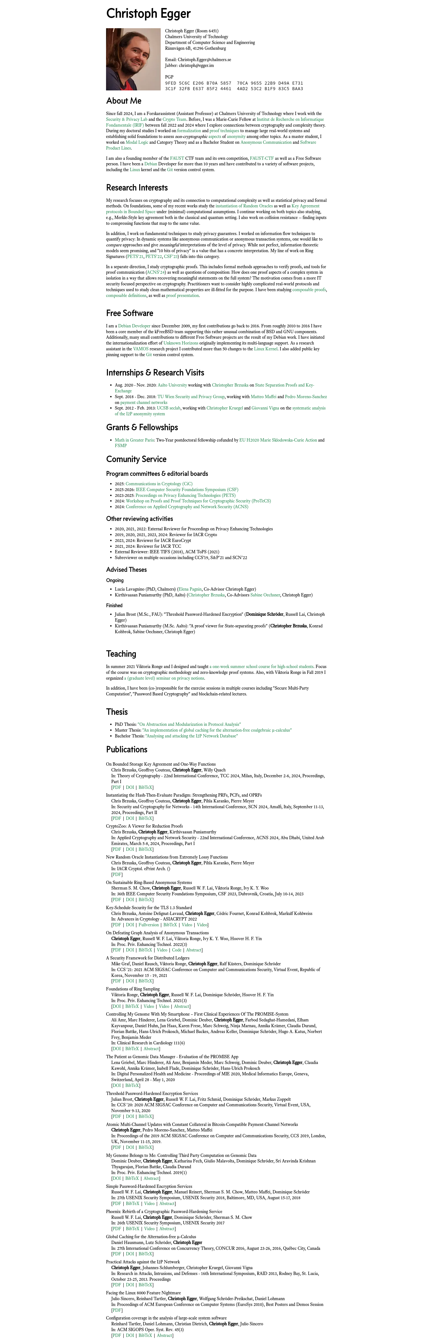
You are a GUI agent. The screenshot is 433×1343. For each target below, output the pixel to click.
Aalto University (172, 385)
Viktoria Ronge (228, 888)
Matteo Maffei (263, 396)
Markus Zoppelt (276, 1099)
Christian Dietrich (191, 1323)
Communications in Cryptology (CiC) (159, 483)
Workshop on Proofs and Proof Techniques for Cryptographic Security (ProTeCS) (198, 501)
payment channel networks (143, 402)
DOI (130, 787)
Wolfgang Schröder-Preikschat (226, 1298)
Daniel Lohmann (270, 1298)
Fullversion (149, 924)
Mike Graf (120, 963)
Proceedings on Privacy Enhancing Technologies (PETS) (186, 495)
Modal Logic (137, 142)
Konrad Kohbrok (261, 913)
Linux (135, 169)
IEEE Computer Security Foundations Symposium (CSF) (187, 489)
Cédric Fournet (230, 913)
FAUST (177, 158)
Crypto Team (174, 119)
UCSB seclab (168, 408)
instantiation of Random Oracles (244, 205)
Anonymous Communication (266, 142)
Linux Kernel (266, 348)
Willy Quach (215, 770)
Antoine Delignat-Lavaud (160, 913)
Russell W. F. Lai (198, 888)
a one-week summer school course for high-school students (261, 666)
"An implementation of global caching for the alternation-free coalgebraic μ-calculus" (217, 730)
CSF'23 (171, 256)
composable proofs (309, 289)
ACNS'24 (156, 272)
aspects (214, 136)
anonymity (236, 136)
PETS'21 (135, 256)
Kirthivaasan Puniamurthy (193, 832)
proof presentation (182, 295)
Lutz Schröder (158, 1242)
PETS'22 (154, 256)
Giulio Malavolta (219, 1161)
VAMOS (141, 348)
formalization (189, 130)
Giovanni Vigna (265, 408)
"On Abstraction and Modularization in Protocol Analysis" (189, 724)
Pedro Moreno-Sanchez (306, 396)
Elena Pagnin (190, 589)
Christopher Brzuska (230, 385)
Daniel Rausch (144, 963)
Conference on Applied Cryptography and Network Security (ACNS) (187, 506)
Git (170, 169)
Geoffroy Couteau (154, 770)
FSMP (121, 445)
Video (187, 924)
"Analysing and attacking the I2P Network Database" (191, 736)
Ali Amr (118, 1020)
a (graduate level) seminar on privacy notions (164, 678)
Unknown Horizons (180, 343)
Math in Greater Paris (134, 440)
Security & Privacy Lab (126, 119)
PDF (117, 787)
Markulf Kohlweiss (295, 913)
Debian (150, 163)
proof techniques (224, 130)
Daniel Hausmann (127, 1242)
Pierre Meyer (242, 801)
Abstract (193, 950)
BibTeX (145, 787)
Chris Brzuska (123, 770)
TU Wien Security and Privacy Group (191, 396)
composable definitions (126, 295)
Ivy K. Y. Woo (256, 888)
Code (176, 950)
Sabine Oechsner (265, 595)
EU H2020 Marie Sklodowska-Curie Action (278, 440)
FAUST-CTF (262, 158)
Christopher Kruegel (225, 408)
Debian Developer (134, 325)
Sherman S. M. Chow (130, 888)
